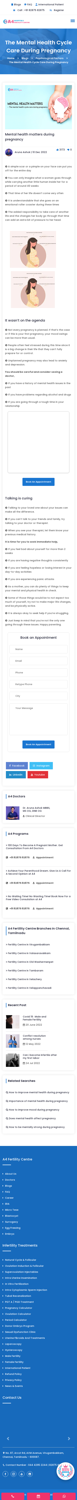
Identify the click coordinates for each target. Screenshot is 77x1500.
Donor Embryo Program (18, 1326)
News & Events (13, 1386)
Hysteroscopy (12, 1350)
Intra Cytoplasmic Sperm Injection (25, 1290)
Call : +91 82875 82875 (29, 10)
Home (11, 58)
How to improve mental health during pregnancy (37, 1092)
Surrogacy (10, 1222)
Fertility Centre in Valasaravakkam (28, 953)
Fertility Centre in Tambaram (24, 970)
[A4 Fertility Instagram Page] (13, 1474)
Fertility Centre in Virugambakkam (28, 944)
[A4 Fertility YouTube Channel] (21, 1474)
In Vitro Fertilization (16, 1284)
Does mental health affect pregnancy (31, 1118)
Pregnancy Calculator (17, 1308)
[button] (72, 21)
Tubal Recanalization (17, 1296)
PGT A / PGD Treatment (18, 1302)
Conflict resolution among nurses (34, 1037)
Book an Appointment (38, 481)
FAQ (29, 4)
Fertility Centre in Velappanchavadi (28, 987)
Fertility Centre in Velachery (24, 979)
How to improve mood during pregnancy (32, 1109)
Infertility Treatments (20, 1245)
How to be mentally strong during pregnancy (35, 1127)
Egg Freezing (11, 1228)
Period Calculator (15, 1320)
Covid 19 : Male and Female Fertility (34, 1018)
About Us (9, 1173)
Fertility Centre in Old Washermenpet (29, 961)
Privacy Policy (12, 1380)
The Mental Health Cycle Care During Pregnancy (38, 62)
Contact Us (12, 1397)
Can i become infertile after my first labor (40, 1057)
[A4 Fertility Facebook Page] (5, 1474)
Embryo (8, 1234)
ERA (6, 1204)
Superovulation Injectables (20, 1272)
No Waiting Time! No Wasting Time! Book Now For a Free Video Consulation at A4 (38, 898)
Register (56, 10)
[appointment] (38, 1496)
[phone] (12, 1496)
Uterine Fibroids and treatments (24, 1338)
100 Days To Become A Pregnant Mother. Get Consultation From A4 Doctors (34, 847)
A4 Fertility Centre (17, 1159)
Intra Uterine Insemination (20, 1278)
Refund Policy (12, 1374)
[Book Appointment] (65, 1471)
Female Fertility (13, 1362)
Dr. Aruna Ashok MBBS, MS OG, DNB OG (36, 809)
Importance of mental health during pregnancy (37, 1101)
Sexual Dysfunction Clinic (19, 1332)
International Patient (51, 4)
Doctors (9, 1179)
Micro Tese (10, 1210)
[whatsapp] (64, 1496)
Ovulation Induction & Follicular (23, 1266)
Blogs (17, 4)
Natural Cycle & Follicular (19, 1260)
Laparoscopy (12, 1344)
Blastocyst (10, 1216)
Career (8, 1197)
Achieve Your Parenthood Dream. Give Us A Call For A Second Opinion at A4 (38, 872)
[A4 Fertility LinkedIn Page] (30, 1474)
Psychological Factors (49, 58)
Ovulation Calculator (17, 1314)
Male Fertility (11, 1356)
